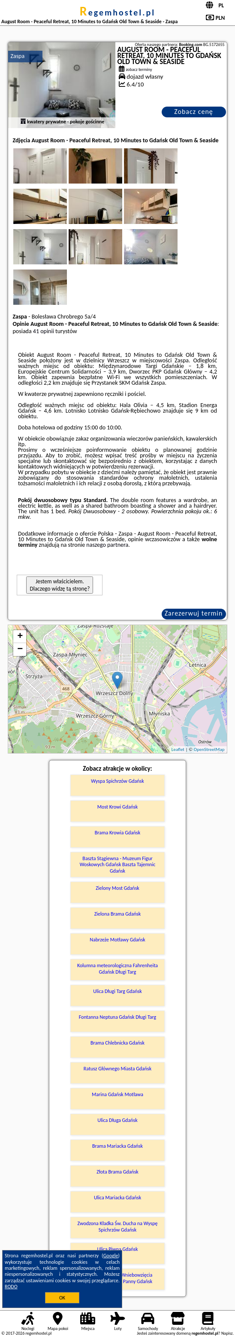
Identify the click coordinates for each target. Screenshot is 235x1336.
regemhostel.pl (117, 12)
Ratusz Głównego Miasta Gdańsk (118, 1069)
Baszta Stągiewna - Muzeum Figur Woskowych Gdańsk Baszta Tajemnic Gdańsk (118, 864)
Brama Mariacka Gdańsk (117, 1146)
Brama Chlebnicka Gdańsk (117, 1043)
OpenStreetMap (209, 749)
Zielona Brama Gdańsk (117, 914)
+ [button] (20, 636)
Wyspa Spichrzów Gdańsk (117, 781)
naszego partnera (107, 544)
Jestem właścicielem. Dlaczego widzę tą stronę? (60, 585)
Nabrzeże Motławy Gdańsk (117, 940)
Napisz (227, 1333)
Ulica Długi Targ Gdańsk (117, 991)
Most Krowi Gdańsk (117, 807)
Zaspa (17, 56)
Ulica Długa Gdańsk (117, 1120)
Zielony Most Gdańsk (117, 888)
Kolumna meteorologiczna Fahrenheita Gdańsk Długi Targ (117, 968)
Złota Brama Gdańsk (117, 1172)
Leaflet (178, 749)
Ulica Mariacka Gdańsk (117, 1198)
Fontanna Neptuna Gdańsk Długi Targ (118, 1017)
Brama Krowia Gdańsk (117, 833)
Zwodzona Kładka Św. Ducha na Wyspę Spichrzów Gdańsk (118, 1226)
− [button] (20, 649)
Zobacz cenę (193, 111)
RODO (11, 1287)
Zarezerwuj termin (194, 613)
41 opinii (43, 331)
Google (110, 1256)
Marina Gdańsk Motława (117, 1094)
